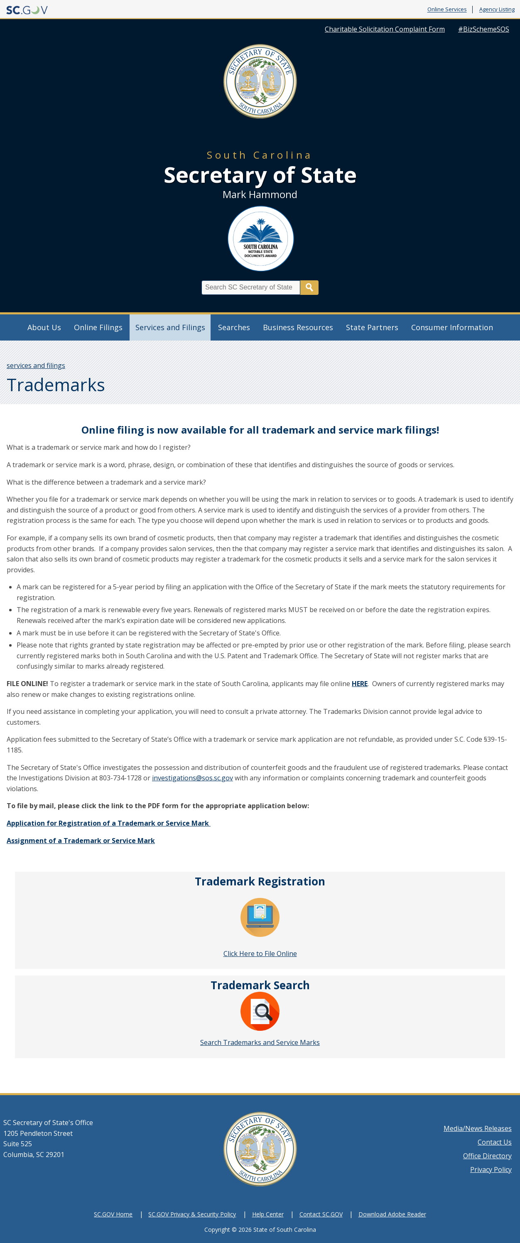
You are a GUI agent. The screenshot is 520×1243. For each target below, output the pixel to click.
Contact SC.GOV (321, 1214)
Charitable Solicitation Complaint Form (385, 29)
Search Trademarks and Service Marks (260, 1042)
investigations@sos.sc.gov (192, 777)
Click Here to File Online (260, 953)
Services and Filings (170, 327)
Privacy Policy (491, 1169)
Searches (234, 327)
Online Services (447, 9)
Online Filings (98, 327)
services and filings (36, 365)
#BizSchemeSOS (483, 29)
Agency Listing (497, 9)
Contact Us (495, 1142)
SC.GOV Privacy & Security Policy (192, 1214)
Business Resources (298, 327)
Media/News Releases (478, 1128)
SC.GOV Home (113, 1214)
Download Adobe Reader (392, 1214)
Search (309, 287)
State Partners (372, 327)
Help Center (268, 1214)
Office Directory (487, 1155)
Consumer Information (452, 327)
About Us (44, 327)
